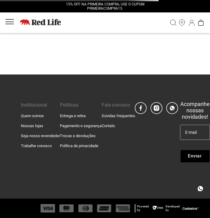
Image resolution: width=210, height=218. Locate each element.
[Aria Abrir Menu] (9, 22)
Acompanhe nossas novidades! (195, 110)
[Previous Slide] (55, 6)
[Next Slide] (154, 6)
